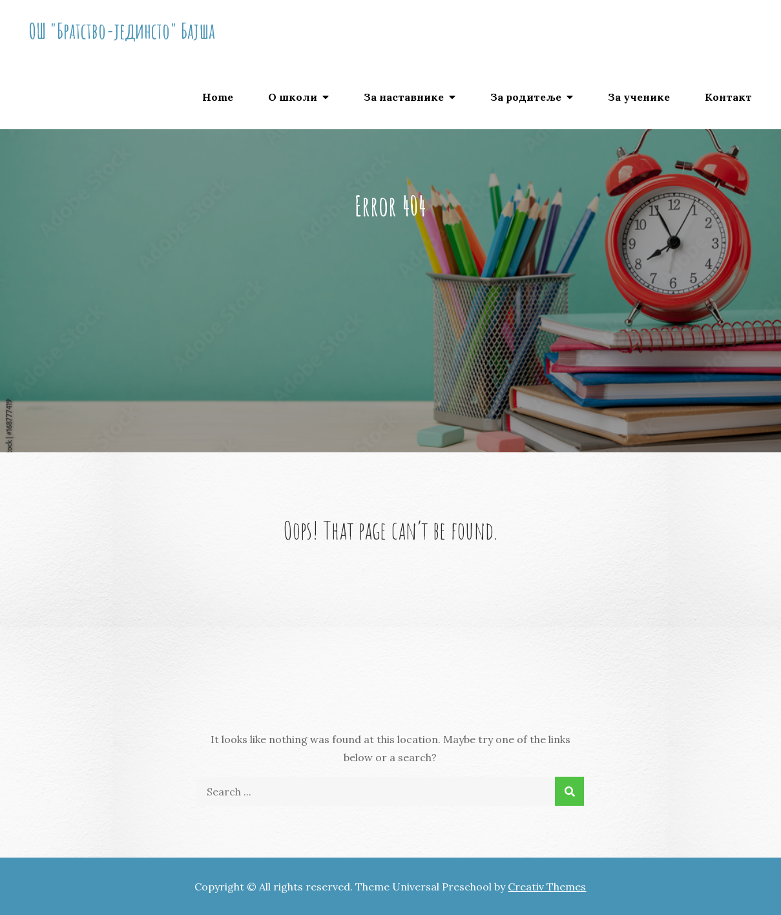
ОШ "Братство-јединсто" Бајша (122, 30)
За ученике (639, 96)
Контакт (728, 96)
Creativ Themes (547, 886)
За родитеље (525, 96)
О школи (292, 96)
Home (217, 96)
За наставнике (404, 96)
